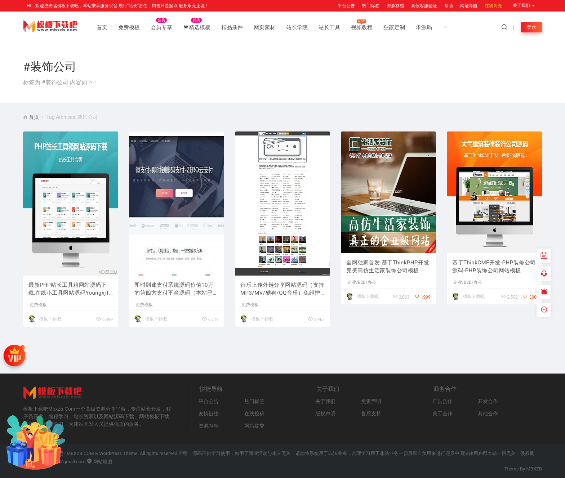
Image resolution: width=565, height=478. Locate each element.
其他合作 (488, 413)
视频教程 (362, 27)
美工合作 (442, 413)
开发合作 (488, 401)
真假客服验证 (424, 5)
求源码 (424, 27)
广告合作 (442, 401)
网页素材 (264, 27)
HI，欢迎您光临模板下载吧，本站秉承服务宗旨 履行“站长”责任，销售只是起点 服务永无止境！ (118, 5)
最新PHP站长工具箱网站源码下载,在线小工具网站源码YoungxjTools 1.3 (70, 289)
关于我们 (325, 401)
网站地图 (99, 461)
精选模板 (196, 27)
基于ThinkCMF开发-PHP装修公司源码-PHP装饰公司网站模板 (494, 266)
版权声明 (325, 413)
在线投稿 (254, 413)
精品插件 (232, 27)
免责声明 (371, 401)
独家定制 (394, 27)
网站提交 (254, 426)
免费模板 (129, 27)
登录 (531, 27)
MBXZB (534, 469)
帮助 (448, 5)
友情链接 (209, 413)
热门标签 (370, 5)
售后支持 (371, 413)
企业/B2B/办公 (361, 282)
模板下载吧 (50, 318)
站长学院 (297, 27)
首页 (102, 27)
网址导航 (468, 5)
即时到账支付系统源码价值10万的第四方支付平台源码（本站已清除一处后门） (176, 289)
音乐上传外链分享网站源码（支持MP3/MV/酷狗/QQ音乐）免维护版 (282, 289)
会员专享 (161, 27)
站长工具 (329, 27)
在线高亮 (493, 5)
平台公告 (346, 5)
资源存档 (395, 5)
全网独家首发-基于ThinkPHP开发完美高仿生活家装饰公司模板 (387, 266)
